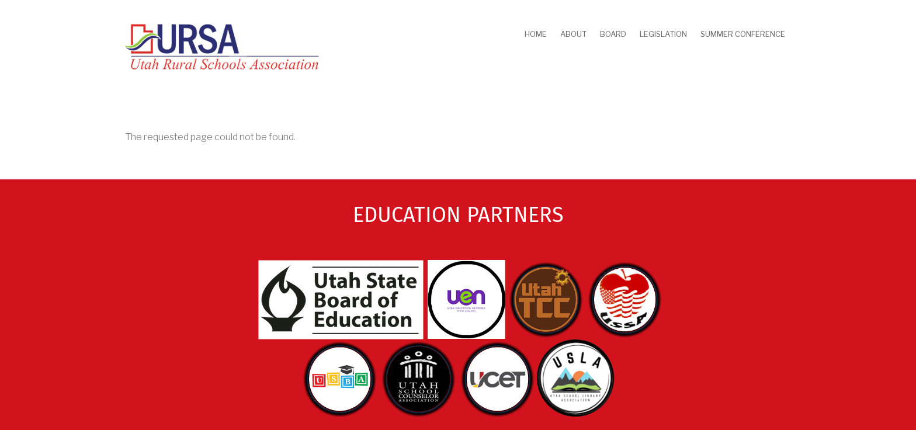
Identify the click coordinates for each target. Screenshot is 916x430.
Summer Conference (742, 34)
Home (536, 34)
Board (613, 34)
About (573, 34)
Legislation (663, 34)
